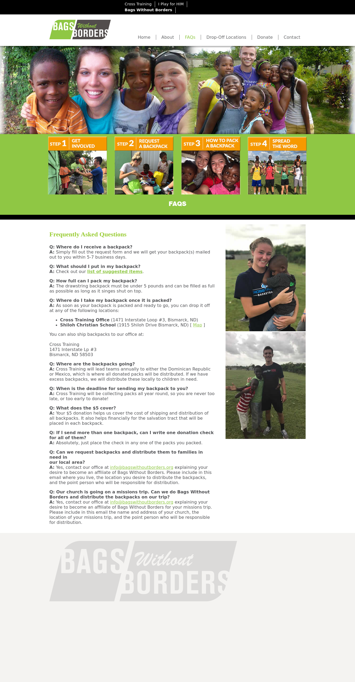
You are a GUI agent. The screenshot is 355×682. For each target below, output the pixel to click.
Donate (265, 37)
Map (197, 325)
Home (144, 37)
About (167, 37)
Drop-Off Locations (226, 37)
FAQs (190, 37)
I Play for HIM (171, 4)
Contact (292, 37)
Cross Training (138, 4)
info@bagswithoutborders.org (141, 467)
